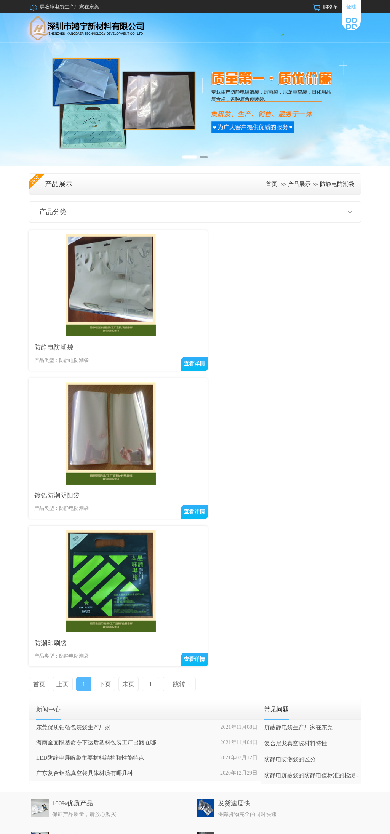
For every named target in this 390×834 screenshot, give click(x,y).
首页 (271, 184)
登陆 (351, 7)
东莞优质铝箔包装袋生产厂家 (73, 567)
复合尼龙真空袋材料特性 (295, 583)
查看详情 (178, 362)
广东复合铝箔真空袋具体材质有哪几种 (84, 613)
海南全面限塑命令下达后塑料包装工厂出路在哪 (96, 582)
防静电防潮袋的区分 (290, 599)
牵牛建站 (303, 825)
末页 (125, 524)
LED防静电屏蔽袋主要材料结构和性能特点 (90, 598)
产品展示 (299, 184)
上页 (62, 524)
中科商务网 (326, 825)
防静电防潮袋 (337, 184)
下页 (102, 524)
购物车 (330, 7)
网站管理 (351, 825)
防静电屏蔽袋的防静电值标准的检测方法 (315, 615)
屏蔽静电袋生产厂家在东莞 (69, 7)
